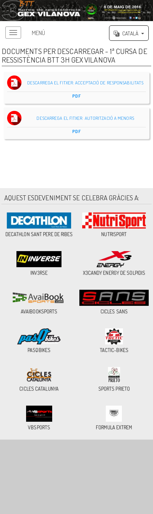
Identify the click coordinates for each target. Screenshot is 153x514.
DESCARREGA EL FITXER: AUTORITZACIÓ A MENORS (76, 123)
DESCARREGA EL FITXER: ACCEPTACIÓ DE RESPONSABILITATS (76, 87)
